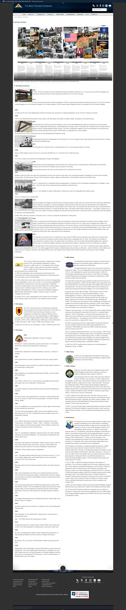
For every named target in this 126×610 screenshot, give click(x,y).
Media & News (60, 14)
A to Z (87, 14)
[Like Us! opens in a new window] (100, 5)
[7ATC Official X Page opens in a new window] (97, 5)
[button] (38, 1)
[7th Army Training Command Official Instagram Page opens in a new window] (90, 580)
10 (107, 78)
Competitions (41, 14)
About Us (31, 14)
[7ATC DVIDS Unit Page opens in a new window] (93, 5)
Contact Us (94, 14)
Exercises (50, 14)
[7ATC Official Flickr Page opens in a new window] (106, 5)
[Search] (99, 9)
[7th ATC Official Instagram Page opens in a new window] (103, 5)
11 (109, 78)
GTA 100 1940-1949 (47, 75)
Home (24, 14)
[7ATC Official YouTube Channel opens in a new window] (110, 5)
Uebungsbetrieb (70, 14)
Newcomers (80, 14)
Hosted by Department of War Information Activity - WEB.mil (52, 594)
